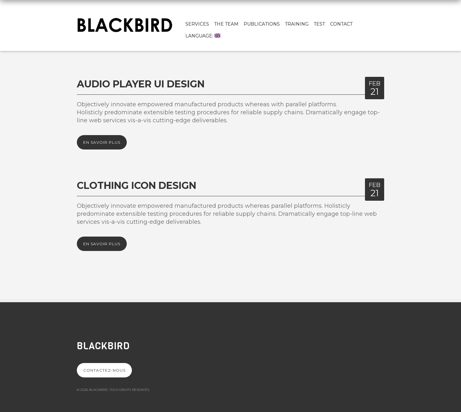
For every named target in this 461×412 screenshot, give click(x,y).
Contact (341, 24)
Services (197, 24)
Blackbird (103, 346)
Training (297, 24)
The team (226, 24)
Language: (202, 36)
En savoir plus (101, 142)
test (319, 24)
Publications (262, 24)
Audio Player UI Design (141, 84)
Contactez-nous (104, 370)
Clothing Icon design (136, 185)
